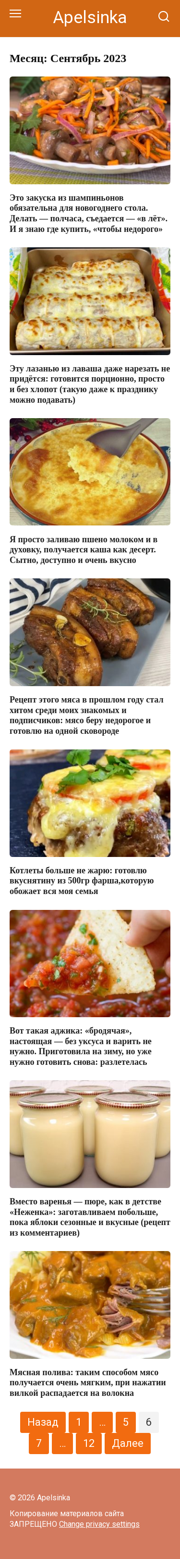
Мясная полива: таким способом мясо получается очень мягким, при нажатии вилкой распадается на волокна (88, 1382)
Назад (43, 1422)
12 (89, 1443)
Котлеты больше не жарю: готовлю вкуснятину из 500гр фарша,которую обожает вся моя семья (82, 881)
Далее (128, 1443)
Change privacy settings (99, 1524)
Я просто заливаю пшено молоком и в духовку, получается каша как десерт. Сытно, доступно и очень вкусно (83, 549)
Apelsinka (90, 17)
